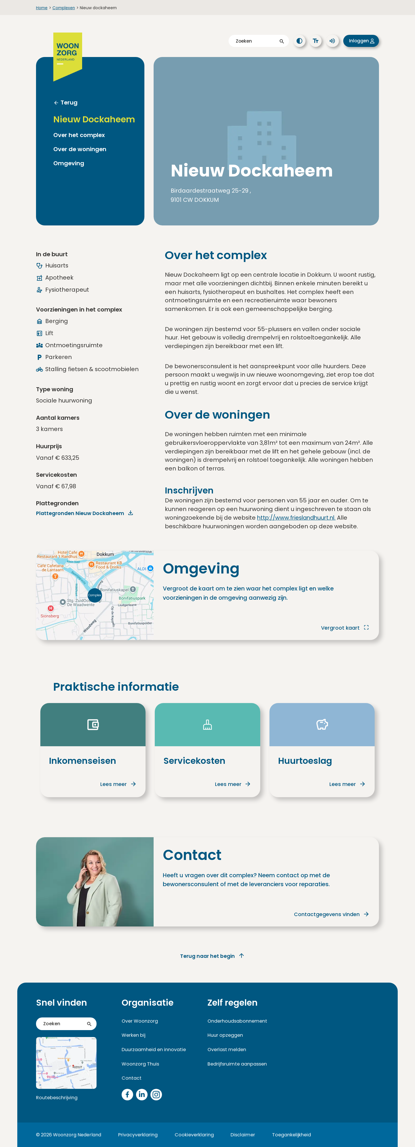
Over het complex (79, 135)
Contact (131, 1078)
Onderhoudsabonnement (236, 1020)
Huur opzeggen (224, 1035)
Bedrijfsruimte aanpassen (236, 1063)
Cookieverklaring (194, 1134)
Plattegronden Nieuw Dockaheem (81, 513)
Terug (69, 102)
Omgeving (68, 163)
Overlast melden (226, 1049)
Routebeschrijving (56, 1097)
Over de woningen (79, 149)
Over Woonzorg (139, 1020)
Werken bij (134, 1035)
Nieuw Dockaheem (94, 119)
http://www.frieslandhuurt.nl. (298, 518)
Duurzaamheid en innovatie (152, 1049)
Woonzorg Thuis (140, 1063)
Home (42, 8)
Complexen (63, 8)
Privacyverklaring (138, 1134)
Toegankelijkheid (290, 1134)
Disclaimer (242, 1134)
